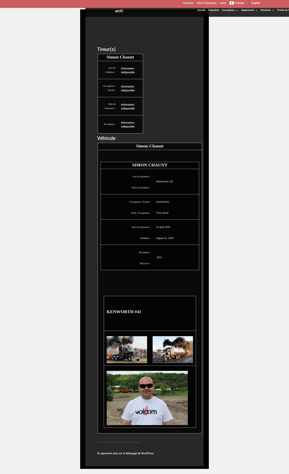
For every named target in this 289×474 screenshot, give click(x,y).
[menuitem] (254, 4)
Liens (223, 3)
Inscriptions (228, 10)
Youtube (236, 3)
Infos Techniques (207, 3)
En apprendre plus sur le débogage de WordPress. (125, 453)
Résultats (266, 10)
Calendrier (213, 10)
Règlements (247, 10)
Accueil (201, 10)
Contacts (188, 3)
